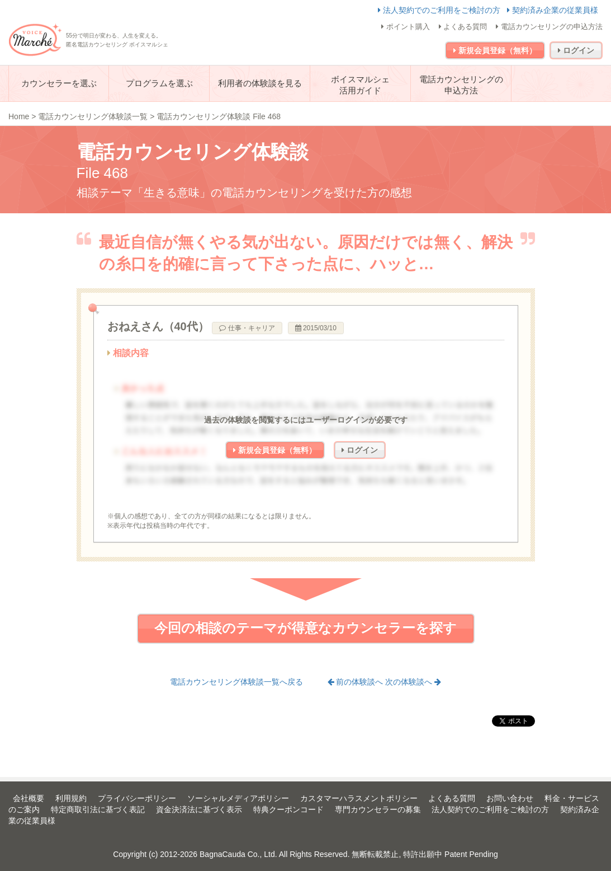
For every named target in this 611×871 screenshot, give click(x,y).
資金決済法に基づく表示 (199, 809)
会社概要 (28, 798)
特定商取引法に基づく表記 (98, 809)
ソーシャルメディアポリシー (238, 798)
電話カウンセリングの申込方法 (549, 26)
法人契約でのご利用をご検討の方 (440, 10)
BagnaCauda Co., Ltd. (238, 854)
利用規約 (71, 798)
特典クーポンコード (288, 809)
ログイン (576, 50)
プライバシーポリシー (137, 798)
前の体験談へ (357, 681)
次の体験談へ (413, 681)
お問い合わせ (509, 798)
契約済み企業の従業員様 (552, 10)
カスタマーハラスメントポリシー (359, 798)
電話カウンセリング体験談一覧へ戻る (236, 681)
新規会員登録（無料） (495, 50)
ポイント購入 (405, 26)
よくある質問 (463, 26)
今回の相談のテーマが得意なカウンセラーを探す (305, 627)
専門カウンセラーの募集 (378, 809)
